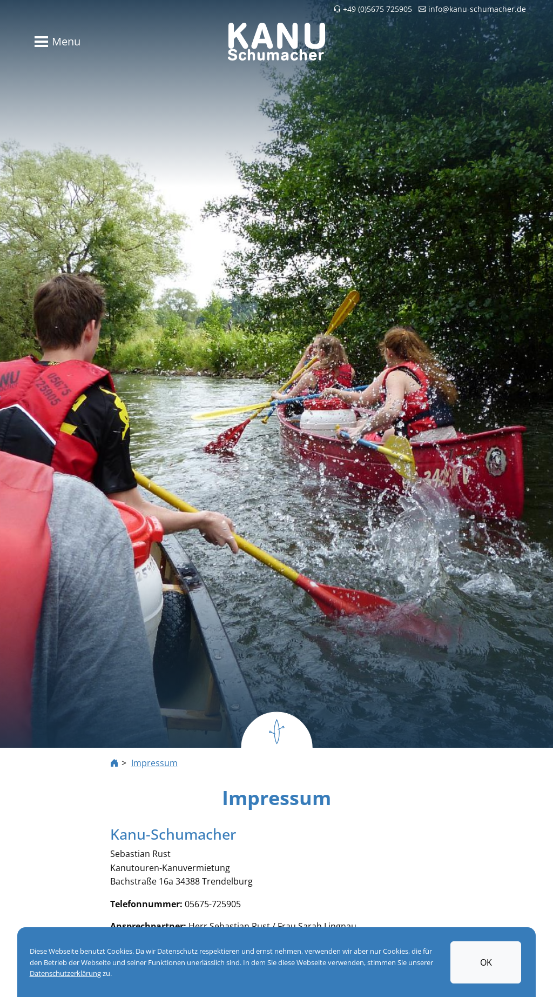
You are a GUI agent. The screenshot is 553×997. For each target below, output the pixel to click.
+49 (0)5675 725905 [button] (372, 9)
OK (486, 962)
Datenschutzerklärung (65, 973)
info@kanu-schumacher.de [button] (472, 9)
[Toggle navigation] (55, 42)
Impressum (154, 763)
